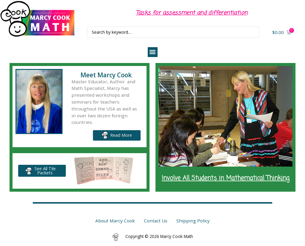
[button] (153, 52)
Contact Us (155, 221)
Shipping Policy (193, 221)
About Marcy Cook (115, 221)
